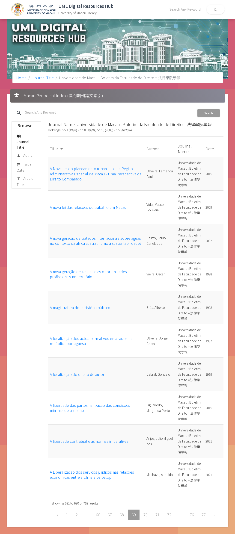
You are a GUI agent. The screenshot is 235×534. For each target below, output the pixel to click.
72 (169, 514)
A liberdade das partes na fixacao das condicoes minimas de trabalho (90, 407)
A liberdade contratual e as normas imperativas (89, 441)
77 (204, 514)
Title (57, 148)
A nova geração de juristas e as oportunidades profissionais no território (88, 274)
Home (21, 77)
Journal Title (43, 77)
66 (98, 514)
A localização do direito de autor (77, 374)
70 (145, 514)
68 (122, 514)
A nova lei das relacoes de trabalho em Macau (88, 207)
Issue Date (24, 167)
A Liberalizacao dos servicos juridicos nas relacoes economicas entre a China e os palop (92, 474)
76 (192, 514)
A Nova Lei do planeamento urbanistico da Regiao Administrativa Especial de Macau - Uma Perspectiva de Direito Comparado (96, 174)
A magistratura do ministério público (80, 307)
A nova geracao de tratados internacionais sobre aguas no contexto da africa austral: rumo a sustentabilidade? (96, 240)
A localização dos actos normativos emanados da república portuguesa (91, 341)
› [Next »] (214, 514)
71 (157, 514)
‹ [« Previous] (57, 514)
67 (110, 514)
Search (208, 113)
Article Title (25, 181)
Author (25, 156)
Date (210, 148)
